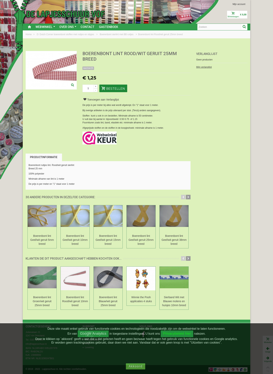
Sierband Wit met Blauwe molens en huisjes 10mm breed (174, 301)
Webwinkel (45, 27)
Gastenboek (108, 27)
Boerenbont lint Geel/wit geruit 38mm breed (174, 239)
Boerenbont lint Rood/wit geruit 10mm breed (75, 301)
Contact (87, 27)
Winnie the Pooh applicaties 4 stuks (141, 299)
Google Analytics (93, 333)
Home (29, 34)
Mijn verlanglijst (204, 67)
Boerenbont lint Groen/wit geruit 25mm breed (42, 301)
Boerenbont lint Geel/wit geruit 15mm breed (108, 239)
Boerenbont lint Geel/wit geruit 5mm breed (42, 239)
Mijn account (239, 4)
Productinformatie (43, 157)
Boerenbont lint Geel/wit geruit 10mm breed (75, 239)
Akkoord (136, 366)
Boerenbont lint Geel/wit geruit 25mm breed (141, 239)
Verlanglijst (206, 54)
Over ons (67, 27)
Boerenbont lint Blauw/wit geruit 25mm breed (108, 301)
